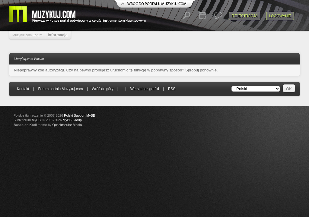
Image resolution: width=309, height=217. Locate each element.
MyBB (36, 120)
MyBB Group (72, 120)
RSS (172, 89)
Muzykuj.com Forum (27, 35)
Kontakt (23, 89)
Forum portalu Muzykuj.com (60, 89)
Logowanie (280, 16)
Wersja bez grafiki (144, 89)
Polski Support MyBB (79, 115)
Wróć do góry (102, 89)
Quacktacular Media (67, 125)
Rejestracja (244, 16)
